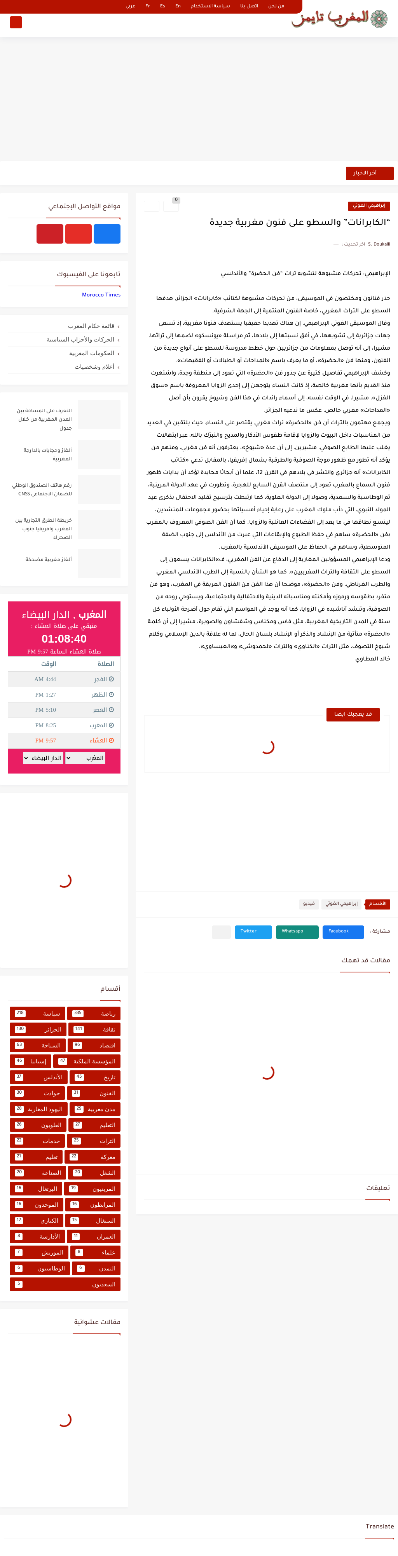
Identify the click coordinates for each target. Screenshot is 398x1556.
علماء (95, 1252)
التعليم (94, 1125)
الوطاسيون (40, 1268)
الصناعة (38, 1172)
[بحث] (16, 26)
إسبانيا (30, 1061)
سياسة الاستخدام (210, 6)
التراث (94, 1141)
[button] (343, 932)
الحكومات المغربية (91, 353)
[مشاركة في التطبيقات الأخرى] (221, 932)
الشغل (94, 1172)
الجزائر (38, 1029)
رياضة (93, 1013)
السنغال (93, 1220)
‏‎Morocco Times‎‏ (101, 295)
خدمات (37, 1141)
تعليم (36, 1156)
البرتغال (36, 1188)
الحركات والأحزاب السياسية (80, 339)
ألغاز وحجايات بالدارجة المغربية (48, 455)
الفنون (94, 1093)
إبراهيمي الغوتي (369, 206)
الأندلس (39, 1077)
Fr (147, 6)
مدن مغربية (95, 1109)
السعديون (65, 1284)
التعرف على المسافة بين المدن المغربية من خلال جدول (44, 420)
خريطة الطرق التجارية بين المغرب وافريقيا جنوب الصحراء (43, 529)
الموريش (39, 1252)
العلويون (38, 1125)
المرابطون (92, 1204)
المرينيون (92, 1188)
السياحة (38, 1045)
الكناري (36, 1220)
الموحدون (36, 1204)
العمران (93, 1236)
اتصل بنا (249, 6)
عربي (130, 6)
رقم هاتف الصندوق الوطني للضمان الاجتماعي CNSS (42, 490)
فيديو (309, 904)
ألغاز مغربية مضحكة (49, 560)
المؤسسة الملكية (86, 1061)
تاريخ (95, 1077)
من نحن (276, 6)
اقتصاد (94, 1045)
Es (162, 6)
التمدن (96, 1268)
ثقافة (94, 1029)
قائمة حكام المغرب (91, 325)
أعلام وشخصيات (94, 366)
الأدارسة (37, 1236)
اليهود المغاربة (39, 1109)
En (178, 6)
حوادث (37, 1093)
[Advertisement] (199, 101)
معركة (92, 1156)
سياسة (37, 1013)
